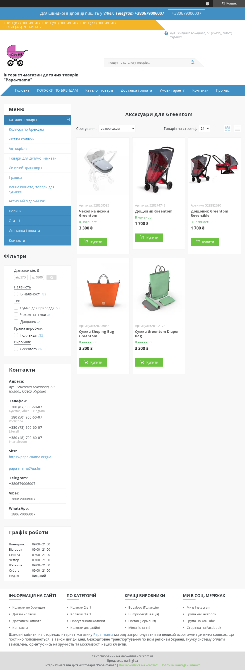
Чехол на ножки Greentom (94, 213)
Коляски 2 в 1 (80, 607)
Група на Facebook (201, 614)
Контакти (200, 90)
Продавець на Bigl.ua (122, 661)
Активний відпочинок (27, 201)
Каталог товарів (99, 90)
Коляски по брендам (26, 129)
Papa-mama (103, 634)
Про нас (223, 90)
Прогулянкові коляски (87, 621)
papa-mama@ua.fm (25, 468)
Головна (22, 90)
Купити (96, 241)
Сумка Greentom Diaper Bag (157, 333)
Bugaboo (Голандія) (143, 607)
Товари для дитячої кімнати (32, 158)
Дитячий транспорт (25, 167)
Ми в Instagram (198, 607)
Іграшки (15, 177)
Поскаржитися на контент (138, 665)
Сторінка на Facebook (204, 627)
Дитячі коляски (21, 139)
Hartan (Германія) (142, 621)
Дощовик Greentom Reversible (209, 213)
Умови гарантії (172, 90)
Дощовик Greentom (153, 211)
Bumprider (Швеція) (143, 614)
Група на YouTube (201, 621)
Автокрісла (18, 148)
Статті (14, 220)
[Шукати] (193, 62)
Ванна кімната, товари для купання (31, 189)
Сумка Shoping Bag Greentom (96, 333)
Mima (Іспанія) (139, 627)
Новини (15, 211)
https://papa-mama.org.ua (30, 457)
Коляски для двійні (85, 627)
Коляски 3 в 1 (80, 614)
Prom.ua (148, 656)
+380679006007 (186, 13)
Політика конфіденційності (180, 665)
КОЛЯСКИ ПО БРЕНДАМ (57, 90)
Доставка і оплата (136, 90)
